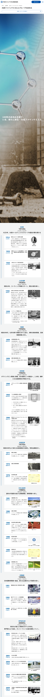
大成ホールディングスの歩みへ (28, 11)
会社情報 (6, 5)
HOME (3, 5)
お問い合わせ (36, 2)
